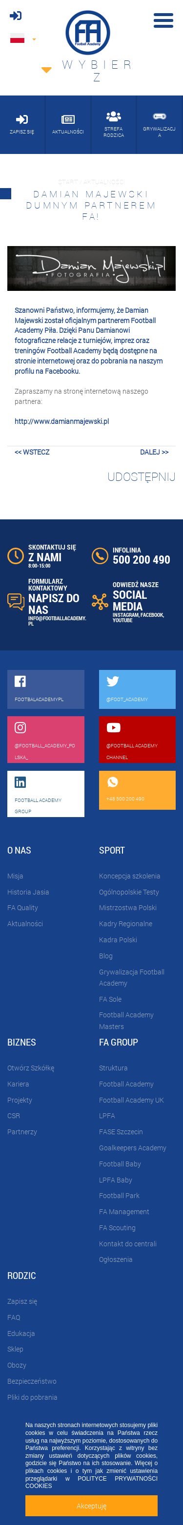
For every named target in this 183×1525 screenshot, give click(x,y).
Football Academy (126, 1083)
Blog (106, 955)
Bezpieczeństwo (32, 1381)
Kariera (18, 1083)
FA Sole (110, 999)
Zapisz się (22, 1301)
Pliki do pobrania (32, 1397)
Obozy (16, 1365)
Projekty (19, 1100)
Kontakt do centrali (128, 1243)
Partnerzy (22, 1131)
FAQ (13, 1317)
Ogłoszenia (116, 1259)
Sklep (15, 1348)
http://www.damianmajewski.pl (62, 421)
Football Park (119, 1195)
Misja (15, 875)
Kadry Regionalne (125, 923)
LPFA (107, 1115)
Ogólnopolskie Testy (129, 891)
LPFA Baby (115, 1179)
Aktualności (25, 923)
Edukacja (21, 1333)
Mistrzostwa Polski (128, 907)
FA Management (124, 1211)
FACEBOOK (152, 614)
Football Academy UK (131, 1100)
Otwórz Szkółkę (30, 1067)
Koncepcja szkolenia (130, 875)
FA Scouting (117, 1227)
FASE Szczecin (121, 1131)
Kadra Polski (118, 939)
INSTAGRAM (126, 614)
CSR (13, 1115)
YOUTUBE (122, 620)
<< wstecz (32, 452)
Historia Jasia (28, 891)
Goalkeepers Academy (132, 1147)
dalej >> (154, 452)
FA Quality (22, 907)
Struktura (113, 1067)
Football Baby (120, 1163)
